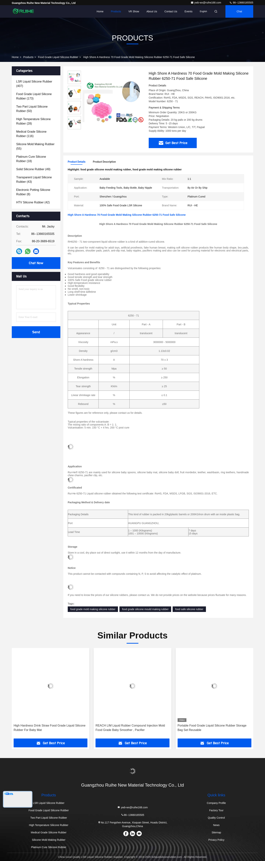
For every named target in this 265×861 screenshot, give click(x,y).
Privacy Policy (216, 839)
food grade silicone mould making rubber (145, 609)
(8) (33, 192)
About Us (151, 11)
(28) (33, 121)
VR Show (133, 11)
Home (100, 11)
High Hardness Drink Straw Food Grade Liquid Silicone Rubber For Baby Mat (49, 728)
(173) (34, 96)
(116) (31, 134)
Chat (239, 11)
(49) (33, 169)
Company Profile (216, 803)
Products (116, 11)
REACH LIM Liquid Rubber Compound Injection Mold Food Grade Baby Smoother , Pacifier (130, 728)
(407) (34, 84)
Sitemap (216, 832)
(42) (33, 202)
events (188, 11)
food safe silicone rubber (189, 609)
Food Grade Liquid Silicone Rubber (58, 57)
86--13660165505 (241, 2)
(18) (31, 159)
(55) (35, 146)
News (216, 825)
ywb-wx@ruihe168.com (206, 2)
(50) (32, 109)
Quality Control (216, 817)
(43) (34, 179)
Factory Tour (216, 810)
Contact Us (171, 11)
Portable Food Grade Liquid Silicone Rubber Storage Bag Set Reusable (212, 728)
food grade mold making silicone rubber (92, 609)
